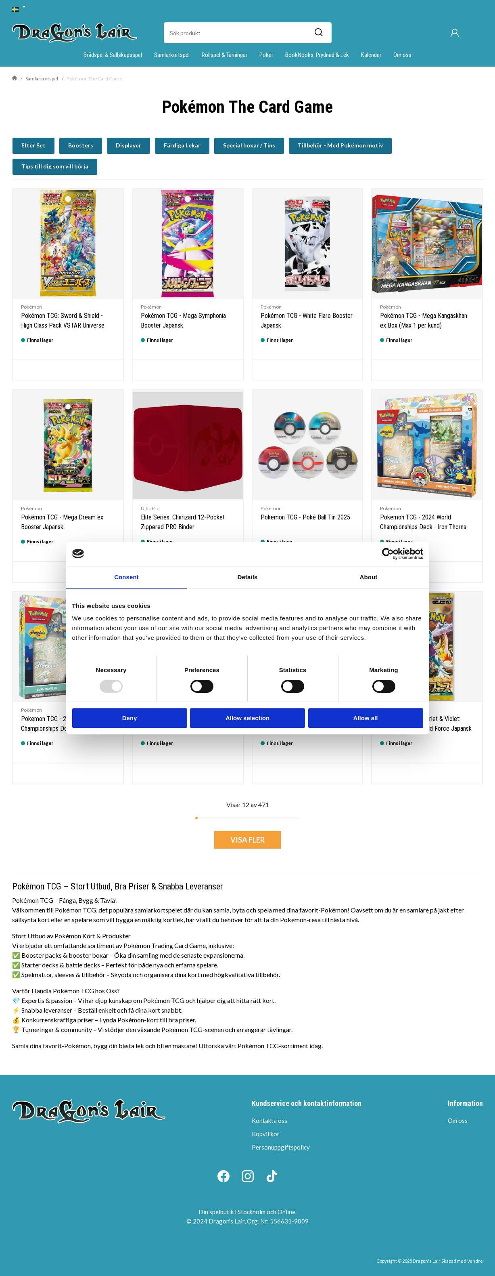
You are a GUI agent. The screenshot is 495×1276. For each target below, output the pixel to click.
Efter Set (33, 145)
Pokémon (31, 307)
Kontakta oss (269, 1120)
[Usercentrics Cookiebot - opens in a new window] (388, 554)
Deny (129, 718)
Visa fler (247, 839)
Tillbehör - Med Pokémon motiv (340, 145)
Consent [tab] (126, 577)
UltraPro (150, 508)
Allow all (365, 718)
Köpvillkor (266, 1133)
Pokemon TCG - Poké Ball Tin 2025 (305, 517)
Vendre (475, 1260)
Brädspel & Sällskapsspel (113, 55)
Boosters (80, 145)
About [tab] (369, 577)
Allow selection (247, 718)
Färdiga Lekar (182, 145)
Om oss (402, 55)
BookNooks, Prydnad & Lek (317, 55)
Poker (266, 55)
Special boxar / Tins (249, 145)
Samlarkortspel (172, 55)
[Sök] (318, 33)
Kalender (371, 55)
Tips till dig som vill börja (54, 166)
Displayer (128, 145)
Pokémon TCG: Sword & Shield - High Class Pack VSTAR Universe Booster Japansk (62, 325)
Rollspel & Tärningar (224, 55)
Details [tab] (248, 577)
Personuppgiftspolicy (281, 1147)
